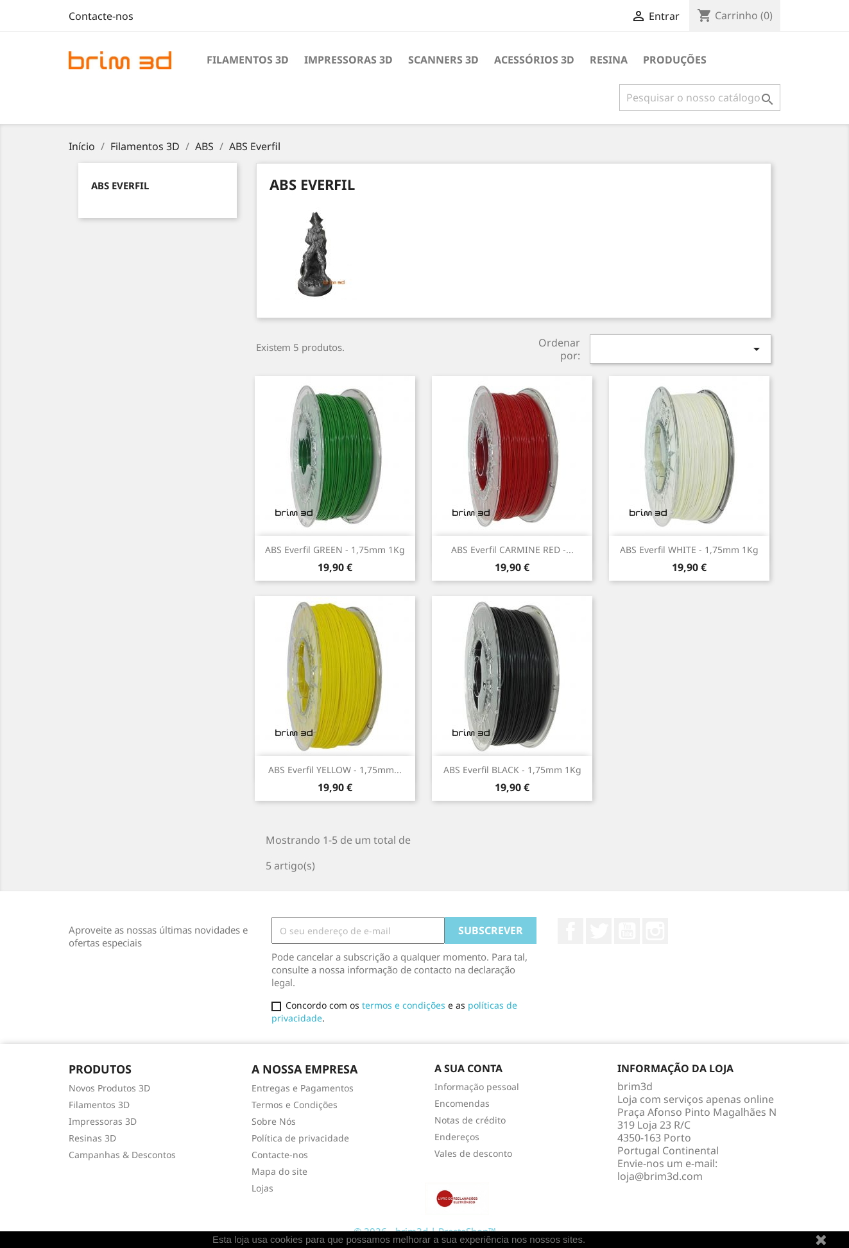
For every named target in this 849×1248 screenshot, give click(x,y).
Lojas (262, 1188)
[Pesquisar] (699, 97)
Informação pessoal (476, 1087)
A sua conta (468, 1068)
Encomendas (462, 1103)
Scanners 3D (443, 60)
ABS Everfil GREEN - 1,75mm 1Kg (335, 549)
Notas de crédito (470, 1120)
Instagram (655, 931)
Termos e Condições (295, 1104)
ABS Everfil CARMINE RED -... (512, 549)
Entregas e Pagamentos (303, 1088)
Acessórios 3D (534, 60)
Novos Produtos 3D (109, 1088)
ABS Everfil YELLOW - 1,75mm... (335, 770)
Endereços (456, 1137)
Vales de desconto (473, 1153)
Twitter (599, 931)
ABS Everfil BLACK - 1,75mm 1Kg (512, 770)
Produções (675, 60)
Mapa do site (279, 1171)
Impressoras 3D (348, 60)
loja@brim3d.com (660, 1176)
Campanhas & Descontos (122, 1155)
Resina (609, 60)
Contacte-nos (101, 16)
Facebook (570, 931)
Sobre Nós (274, 1121)
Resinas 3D (92, 1138)
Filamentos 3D (248, 60)
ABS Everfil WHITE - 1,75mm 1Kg (689, 549)
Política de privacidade (300, 1138)
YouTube (627, 931)
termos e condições (403, 1005)
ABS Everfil (120, 185)
